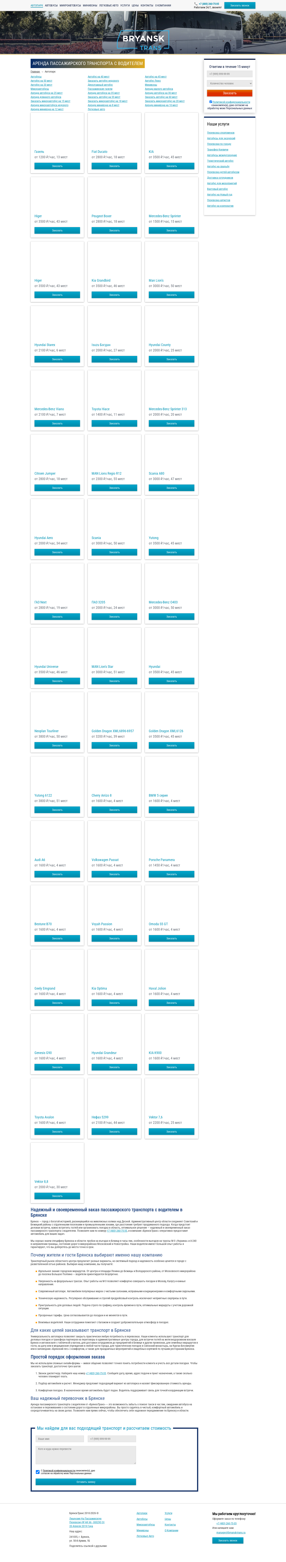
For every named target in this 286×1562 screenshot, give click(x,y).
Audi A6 (39, 860)
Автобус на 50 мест (41, 80)
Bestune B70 (43, 924)
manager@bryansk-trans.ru (231, 1532)
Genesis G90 (43, 1053)
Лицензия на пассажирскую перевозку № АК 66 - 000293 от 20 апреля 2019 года (87, 1522)
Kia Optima (99, 988)
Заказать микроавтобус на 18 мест (107, 101)
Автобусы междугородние (222, 155)
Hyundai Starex (44, 345)
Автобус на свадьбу (218, 166)
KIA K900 (155, 1053)
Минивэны (90, 5)
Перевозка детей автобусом (223, 172)
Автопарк (142, 1513)
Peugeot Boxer (101, 216)
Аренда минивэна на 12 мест (47, 109)
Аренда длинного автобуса (46, 97)
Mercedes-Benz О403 (163, 602)
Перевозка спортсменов (220, 132)
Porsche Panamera (162, 860)
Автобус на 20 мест (41, 84)
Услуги (125, 5)
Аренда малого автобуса (159, 88)
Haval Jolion (157, 988)
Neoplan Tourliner (46, 731)
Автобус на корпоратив (220, 205)
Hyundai (154, 666)
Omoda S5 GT (158, 924)
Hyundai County (160, 345)
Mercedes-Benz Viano (49, 409)
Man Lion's (156, 280)
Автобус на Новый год (219, 194)
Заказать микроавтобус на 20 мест (165, 101)
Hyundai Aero (43, 538)
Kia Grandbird (101, 280)
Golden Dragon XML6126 (166, 731)
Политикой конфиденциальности (231, 102)
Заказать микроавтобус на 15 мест (50, 101)
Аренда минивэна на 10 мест (161, 105)
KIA (151, 151)
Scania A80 (156, 473)
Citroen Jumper (44, 473)
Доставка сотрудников (220, 177)
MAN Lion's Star (102, 666)
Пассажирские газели (100, 88)
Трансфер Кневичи (217, 149)
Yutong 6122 (43, 795)
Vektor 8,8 (41, 1181)
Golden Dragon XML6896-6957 (113, 731)
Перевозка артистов (218, 200)
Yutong (154, 538)
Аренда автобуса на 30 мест (161, 92)
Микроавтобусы (70, 5)
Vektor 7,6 (156, 1117)
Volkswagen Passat (105, 860)
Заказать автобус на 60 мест (161, 97)
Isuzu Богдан (101, 345)
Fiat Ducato (99, 151)
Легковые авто (108, 5)
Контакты (147, 5)
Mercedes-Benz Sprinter (165, 216)
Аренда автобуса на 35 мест (104, 92)
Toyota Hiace (100, 409)
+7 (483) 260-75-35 (209, 3)
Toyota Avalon (44, 1117)
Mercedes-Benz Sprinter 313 (168, 409)
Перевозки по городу (219, 143)
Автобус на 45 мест (156, 76)
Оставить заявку (86, 1481)
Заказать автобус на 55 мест (104, 97)
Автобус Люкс (153, 80)
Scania (96, 538)
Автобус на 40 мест (98, 76)
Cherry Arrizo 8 (102, 795)
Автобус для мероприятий (222, 183)
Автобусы (51, 5)
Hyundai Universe (46, 666)
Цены (135, 5)
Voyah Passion (102, 924)
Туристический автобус (220, 160)
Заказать (57, 166)
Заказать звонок (239, 5)
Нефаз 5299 (100, 1117)
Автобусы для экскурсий (221, 138)
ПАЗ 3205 (98, 602)
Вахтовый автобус (217, 188)
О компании (163, 5)
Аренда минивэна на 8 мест (103, 105)
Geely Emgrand (44, 988)
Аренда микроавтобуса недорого (49, 105)
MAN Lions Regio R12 (106, 473)
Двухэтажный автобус (100, 84)
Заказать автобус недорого (103, 80)
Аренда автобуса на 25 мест (47, 92)
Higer (38, 216)
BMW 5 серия (158, 795)
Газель (39, 151)
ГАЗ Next (40, 602)
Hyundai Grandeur (104, 1053)
